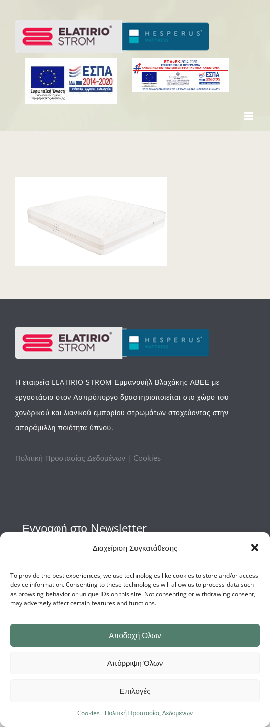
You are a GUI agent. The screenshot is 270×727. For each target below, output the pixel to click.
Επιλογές (135, 691)
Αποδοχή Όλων (135, 635)
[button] (255, 547)
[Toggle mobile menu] (249, 116)
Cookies (88, 713)
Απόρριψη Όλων (135, 663)
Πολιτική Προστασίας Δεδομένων (149, 713)
